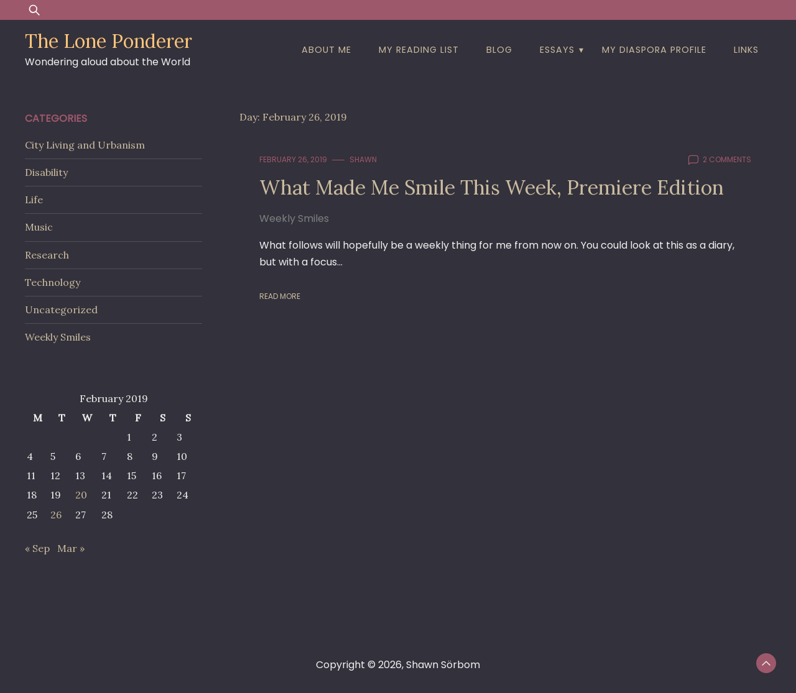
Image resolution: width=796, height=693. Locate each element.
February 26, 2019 (293, 159)
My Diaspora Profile (654, 50)
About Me (326, 50)
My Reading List (419, 50)
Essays (557, 50)
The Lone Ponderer (108, 41)
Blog (499, 50)
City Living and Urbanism (85, 145)
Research (47, 255)
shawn (363, 159)
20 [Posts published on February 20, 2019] (81, 495)
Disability (46, 172)
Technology (52, 282)
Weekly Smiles (294, 218)
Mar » (71, 548)
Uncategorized (61, 309)
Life (34, 199)
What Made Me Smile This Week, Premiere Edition (491, 187)
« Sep (37, 548)
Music (39, 227)
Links (746, 50)
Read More (279, 296)
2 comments (727, 159)
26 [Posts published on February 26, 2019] (56, 514)
